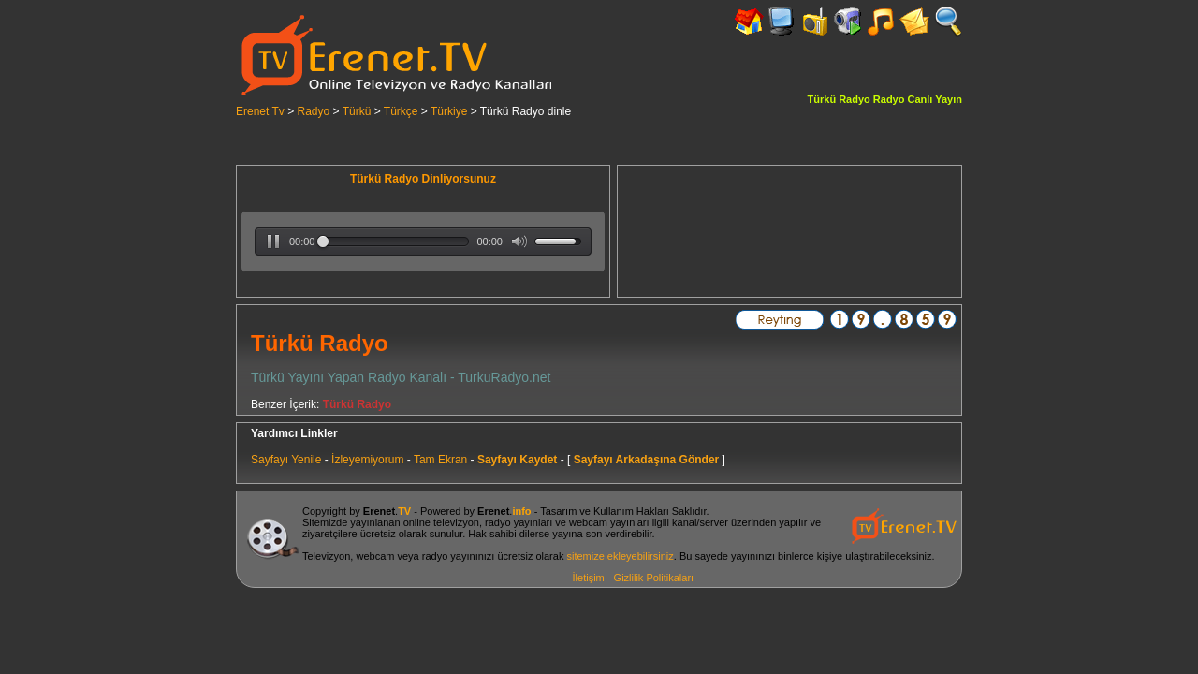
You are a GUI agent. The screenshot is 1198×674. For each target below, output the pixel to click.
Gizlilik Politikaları (654, 577)
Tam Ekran (440, 459)
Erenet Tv (260, 111)
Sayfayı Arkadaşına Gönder (647, 459)
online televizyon (441, 522)
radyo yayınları (518, 522)
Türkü (357, 111)
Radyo (314, 111)
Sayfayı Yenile (286, 459)
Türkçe (401, 111)
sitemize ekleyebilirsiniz (619, 556)
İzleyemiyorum (367, 459)
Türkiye (449, 111)
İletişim (589, 577)
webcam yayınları (609, 522)
